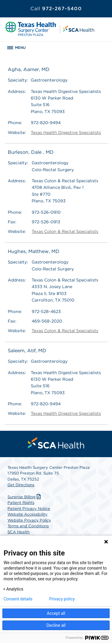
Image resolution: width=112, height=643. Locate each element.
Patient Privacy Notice (28, 508)
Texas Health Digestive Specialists (66, 132)
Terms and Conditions (28, 526)
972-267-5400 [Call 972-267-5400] (56, 8)
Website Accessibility (27, 514)
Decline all (56, 625)
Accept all (56, 613)
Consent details (18, 599)
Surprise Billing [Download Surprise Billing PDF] (24, 497)
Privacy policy (62, 599)
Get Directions (20, 485)
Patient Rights (20, 502)
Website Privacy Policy (29, 520)
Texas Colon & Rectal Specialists (65, 231)
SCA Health (18, 532)
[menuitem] (56, 443)
